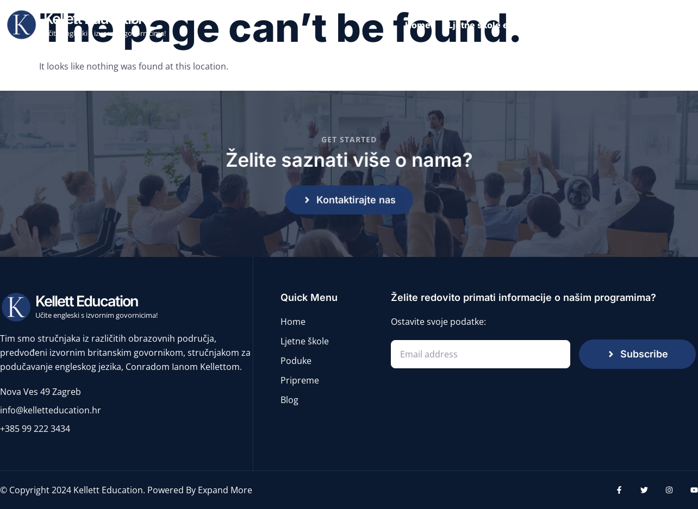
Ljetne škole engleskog (498, 25)
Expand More (225, 490)
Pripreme (635, 25)
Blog (682, 25)
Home (418, 25)
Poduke (581, 25)
